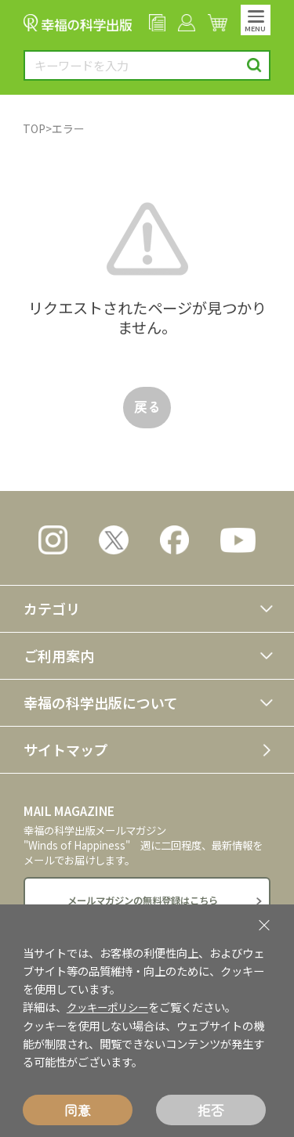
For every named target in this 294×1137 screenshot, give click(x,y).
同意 (77, 1110)
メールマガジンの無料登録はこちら (142, 901)
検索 (254, 65)
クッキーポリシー (110, 1007)
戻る (147, 406)
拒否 (211, 1110)
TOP (34, 128)
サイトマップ (66, 749)
